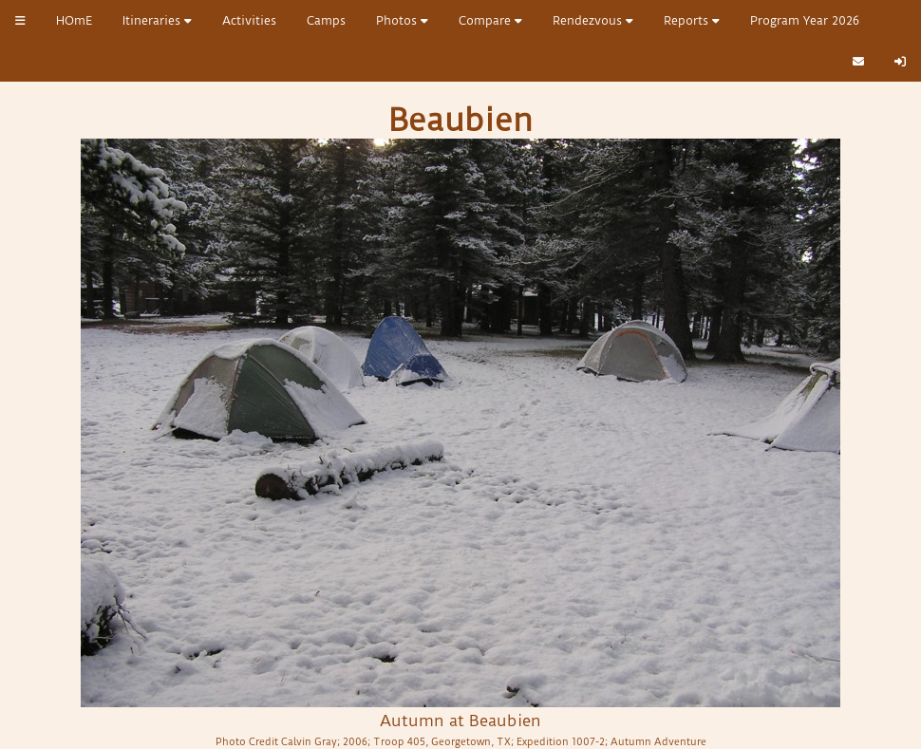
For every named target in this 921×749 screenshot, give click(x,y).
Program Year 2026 (804, 20)
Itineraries (157, 20)
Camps (326, 20)
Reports (692, 20)
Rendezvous (593, 20)
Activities (249, 20)
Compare (490, 20)
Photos (402, 20)
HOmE (74, 20)
